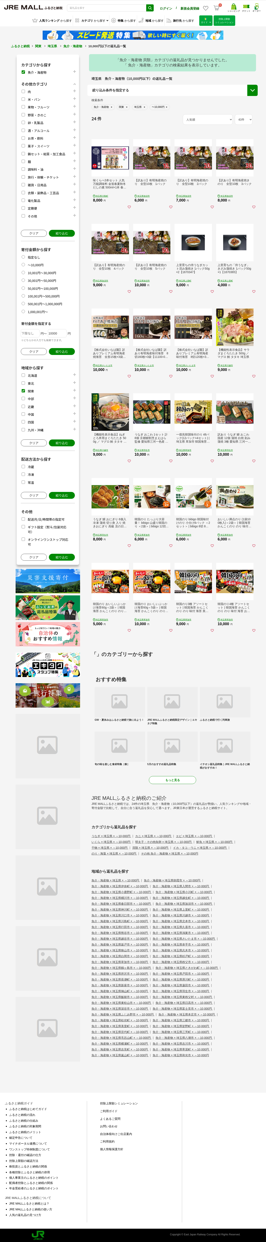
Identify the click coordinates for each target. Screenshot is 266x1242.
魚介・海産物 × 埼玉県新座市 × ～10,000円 (120, 984)
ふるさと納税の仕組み (23, 1119)
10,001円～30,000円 (42, 272)
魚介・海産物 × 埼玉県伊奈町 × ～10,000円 (120, 885)
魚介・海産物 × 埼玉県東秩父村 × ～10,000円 (183, 996)
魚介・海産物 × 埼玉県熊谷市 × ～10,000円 (120, 932)
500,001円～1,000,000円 (45, 303)
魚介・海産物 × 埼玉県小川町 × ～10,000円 (184, 891)
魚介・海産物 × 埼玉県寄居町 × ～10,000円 (181, 1048)
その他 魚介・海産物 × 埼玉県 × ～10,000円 (169, 853)
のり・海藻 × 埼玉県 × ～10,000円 (114, 853)
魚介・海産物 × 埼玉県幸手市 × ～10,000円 (181, 944)
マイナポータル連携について (28, 1143)
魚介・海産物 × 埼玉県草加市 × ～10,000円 (120, 961)
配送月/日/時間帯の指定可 (46, 518)
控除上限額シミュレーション (119, 1102)
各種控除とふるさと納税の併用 (29, 1171)
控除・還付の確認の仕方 (25, 1154)
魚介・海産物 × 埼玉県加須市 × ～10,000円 (184, 903)
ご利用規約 (107, 1140)
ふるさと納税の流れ (22, 1114)
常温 (31, 482)
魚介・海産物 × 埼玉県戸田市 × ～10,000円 (181, 973)
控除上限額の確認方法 (23, 1160)
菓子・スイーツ (38, 145)
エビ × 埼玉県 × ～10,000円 (194, 835)
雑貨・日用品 (37, 184)
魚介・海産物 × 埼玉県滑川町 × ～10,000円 (181, 979)
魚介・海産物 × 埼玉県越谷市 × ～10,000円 (120, 938)
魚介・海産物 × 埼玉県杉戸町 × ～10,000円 (181, 955)
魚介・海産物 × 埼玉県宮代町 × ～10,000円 (120, 1031)
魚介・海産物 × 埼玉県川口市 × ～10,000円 (120, 914)
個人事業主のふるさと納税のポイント (34, 1177)
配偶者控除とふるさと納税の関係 (31, 1182)
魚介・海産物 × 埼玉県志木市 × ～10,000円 (181, 949)
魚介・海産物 (72, 45)
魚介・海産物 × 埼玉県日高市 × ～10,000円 (184, 1002)
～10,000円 (35, 264)
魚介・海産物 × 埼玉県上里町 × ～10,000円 (181, 909)
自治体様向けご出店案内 (116, 1133)
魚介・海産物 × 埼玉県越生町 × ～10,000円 (181, 897)
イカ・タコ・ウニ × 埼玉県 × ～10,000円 (200, 847)
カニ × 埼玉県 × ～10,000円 (153, 835)
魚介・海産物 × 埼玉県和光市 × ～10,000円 (181, 1054)
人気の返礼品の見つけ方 (25, 1214)
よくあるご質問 (110, 1118)
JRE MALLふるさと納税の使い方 (30, 1208)
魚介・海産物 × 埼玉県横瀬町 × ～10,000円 (120, 1043)
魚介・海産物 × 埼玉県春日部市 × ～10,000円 (122, 903)
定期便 (32, 207)
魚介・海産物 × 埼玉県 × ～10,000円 (116, 879)
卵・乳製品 (35, 122)
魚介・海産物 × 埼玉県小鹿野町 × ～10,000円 (122, 891)
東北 (31, 382)
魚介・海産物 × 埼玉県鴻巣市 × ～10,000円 (181, 932)
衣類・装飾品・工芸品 (43, 192)
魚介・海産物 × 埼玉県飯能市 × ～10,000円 (120, 996)
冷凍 (31, 474)
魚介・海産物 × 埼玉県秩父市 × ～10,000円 (181, 961)
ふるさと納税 (20, 45)
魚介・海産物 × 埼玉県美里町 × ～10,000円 (120, 1025)
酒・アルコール (38, 130)
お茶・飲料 (35, 138)
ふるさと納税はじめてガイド (28, 1108)
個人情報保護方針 (111, 1148)
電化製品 (34, 200)
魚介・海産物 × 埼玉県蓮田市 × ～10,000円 (181, 984)
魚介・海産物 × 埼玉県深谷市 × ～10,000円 (120, 1008)
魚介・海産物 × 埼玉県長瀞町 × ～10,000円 (120, 979)
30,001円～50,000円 (42, 280)
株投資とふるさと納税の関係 (28, 1165)
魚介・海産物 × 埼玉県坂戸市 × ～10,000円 (120, 944)
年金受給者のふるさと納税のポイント (34, 1187)
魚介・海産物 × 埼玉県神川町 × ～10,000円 (120, 909)
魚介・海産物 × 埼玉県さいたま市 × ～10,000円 (184, 938)
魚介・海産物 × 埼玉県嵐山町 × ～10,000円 (120, 1054)
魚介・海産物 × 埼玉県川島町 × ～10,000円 (120, 920)
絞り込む (62, 232)
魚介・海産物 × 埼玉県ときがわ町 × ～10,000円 (187, 967)
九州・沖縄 (35, 429)
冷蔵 (31, 466)
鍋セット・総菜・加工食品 (46, 153)
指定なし (34, 256)
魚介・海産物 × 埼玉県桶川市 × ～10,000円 (120, 897)
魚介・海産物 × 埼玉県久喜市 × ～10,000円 (181, 926)
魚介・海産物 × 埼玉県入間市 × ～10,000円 (181, 885)
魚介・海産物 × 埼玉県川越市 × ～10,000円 (181, 914)
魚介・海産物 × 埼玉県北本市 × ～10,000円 (181, 920)
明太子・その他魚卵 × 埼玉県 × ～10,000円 (163, 841)
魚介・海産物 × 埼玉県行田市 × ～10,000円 (120, 926)
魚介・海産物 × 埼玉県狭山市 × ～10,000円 (120, 949)
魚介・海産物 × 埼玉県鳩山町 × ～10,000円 (120, 990)
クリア (33, 232)
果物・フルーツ (38, 106)
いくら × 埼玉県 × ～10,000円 (111, 841)
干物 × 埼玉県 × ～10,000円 (110, 847)
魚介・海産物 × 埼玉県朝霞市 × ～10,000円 (172, 879)
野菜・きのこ (37, 114)
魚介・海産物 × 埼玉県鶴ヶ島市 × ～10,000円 (122, 967)
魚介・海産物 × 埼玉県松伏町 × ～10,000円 (120, 1019)
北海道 (32, 375)
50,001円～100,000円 (43, 287)
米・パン (34, 99)
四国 (31, 421)
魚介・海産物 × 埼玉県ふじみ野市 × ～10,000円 (123, 1014)
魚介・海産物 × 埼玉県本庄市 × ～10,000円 (187, 1014)
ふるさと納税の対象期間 (25, 1125)
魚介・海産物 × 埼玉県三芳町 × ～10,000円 (181, 1031)
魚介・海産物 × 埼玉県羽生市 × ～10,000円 (181, 990)
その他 (32, 215)
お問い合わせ (109, 1125)
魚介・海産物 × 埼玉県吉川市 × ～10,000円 (181, 1043)
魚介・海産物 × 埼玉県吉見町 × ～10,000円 (120, 1048)
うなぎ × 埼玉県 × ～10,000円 (111, 835)
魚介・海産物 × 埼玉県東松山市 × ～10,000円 (122, 1002)
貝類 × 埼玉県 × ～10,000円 (150, 847)
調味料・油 (35, 169)
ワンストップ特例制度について (29, 1148)
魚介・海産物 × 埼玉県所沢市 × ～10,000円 (120, 973)
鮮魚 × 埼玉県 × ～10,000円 (214, 841)
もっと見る (172, 779)
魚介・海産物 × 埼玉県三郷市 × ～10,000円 (181, 1019)
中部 (31, 398)
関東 (38, 45)
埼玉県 (52, 45)
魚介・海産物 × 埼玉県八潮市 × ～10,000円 (184, 1037)
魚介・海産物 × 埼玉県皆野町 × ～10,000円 (181, 1025)
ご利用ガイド (109, 1110)
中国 (31, 414)
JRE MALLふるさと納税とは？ (29, 1203)
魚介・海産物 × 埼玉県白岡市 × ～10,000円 (120, 955)
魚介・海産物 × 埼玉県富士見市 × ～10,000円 (183, 1008)
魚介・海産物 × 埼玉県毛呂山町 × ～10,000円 (122, 1037)
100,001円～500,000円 (43, 295)
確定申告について (20, 1137)
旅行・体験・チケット (43, 176)
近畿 (31, 406)
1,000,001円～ (38, 311)
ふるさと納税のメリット (25, 1131)
